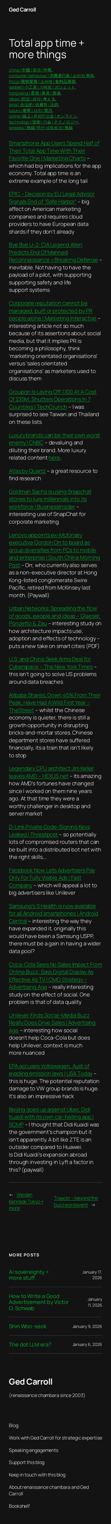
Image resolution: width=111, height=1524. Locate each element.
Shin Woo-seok (27, 1326)
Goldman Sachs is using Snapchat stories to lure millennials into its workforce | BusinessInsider (50, 499)
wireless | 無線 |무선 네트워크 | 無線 (41, 127)
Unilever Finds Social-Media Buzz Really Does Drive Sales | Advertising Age (52, 1023)
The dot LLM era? (30, 1344)
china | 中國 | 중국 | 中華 (30, 70)
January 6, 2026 (87, 1344)
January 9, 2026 (87, 1326)
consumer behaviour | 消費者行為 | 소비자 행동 (51, 75)
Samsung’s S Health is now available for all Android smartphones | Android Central (53, 913)
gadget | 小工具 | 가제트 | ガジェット (42, 87)
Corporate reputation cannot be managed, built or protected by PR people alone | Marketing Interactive (52, 310)
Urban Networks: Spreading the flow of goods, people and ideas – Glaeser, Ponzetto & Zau (54, 616)
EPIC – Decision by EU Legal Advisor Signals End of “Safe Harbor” (52, 197)
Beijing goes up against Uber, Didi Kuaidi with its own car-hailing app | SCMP (51, 1117)
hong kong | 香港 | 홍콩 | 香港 (35, 93)
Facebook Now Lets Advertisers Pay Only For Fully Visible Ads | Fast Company (52, 878)
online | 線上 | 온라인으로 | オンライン (43, 116)
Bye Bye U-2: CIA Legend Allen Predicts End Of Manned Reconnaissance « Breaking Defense (53, 252)
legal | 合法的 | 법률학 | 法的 (33, 104)
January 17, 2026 (92, 1275)
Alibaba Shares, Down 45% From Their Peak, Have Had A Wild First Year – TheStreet (55, 702)
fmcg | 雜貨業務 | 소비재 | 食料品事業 (42, 81)
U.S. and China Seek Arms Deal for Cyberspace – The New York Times (51, 662)
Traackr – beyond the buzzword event (76, 1201)
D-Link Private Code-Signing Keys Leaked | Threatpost (49, 830)
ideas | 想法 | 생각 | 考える (32, 99)
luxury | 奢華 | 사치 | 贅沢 (30, 110)
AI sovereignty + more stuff (29, 1275)
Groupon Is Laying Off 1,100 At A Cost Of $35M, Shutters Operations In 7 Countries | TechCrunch (52, 399)
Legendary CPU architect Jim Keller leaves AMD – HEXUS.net (51, 772)
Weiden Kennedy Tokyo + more (26, 1201)
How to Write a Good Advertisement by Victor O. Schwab (39, 1302)
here (54, 457)
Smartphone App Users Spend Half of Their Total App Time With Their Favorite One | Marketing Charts (54, 150)
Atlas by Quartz (27, 470)
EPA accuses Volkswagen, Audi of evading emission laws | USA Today (50, 1069)
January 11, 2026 (95, 1302)
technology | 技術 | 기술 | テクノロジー (43, 122)
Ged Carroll (22, 9)
